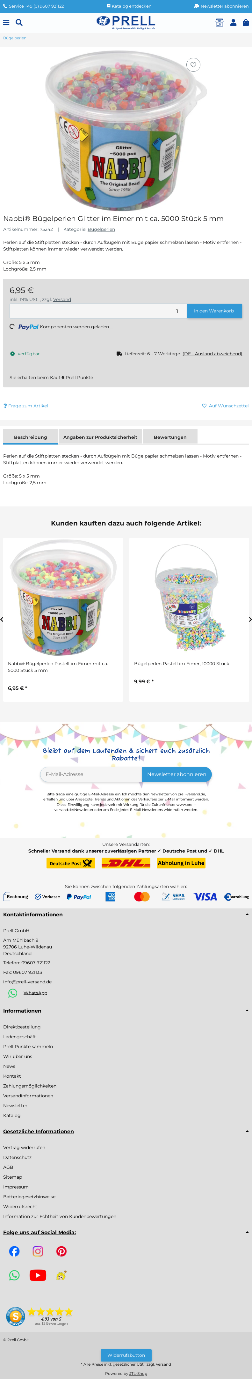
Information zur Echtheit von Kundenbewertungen (59, 1216)
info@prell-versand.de (27, 982)
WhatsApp (35, 992)
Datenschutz (17, 1157)
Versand (62, 299)
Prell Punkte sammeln (28, 1046)
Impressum (16, 1187)
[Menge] (99, 311)
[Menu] (6, 22)
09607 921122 (35, 963)
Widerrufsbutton (126, 1355)
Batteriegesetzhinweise (29, 1197)
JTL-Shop (138, 1373)
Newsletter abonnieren (176, 774)
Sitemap (12, 1177)
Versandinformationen (28, 1096)
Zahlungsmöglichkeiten (29, 1086)
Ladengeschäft (19, 1037)
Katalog (12, 1115)
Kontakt (12, 1076)
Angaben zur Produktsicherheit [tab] (100, 437)
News (9, 1066)
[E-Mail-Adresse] (91, 774)
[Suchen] (19, 22)
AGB (8, 1167)
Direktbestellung (22, 1027)
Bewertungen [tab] (170, 437)
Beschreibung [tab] (30, 437)
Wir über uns (17, 1056)
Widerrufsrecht (20, 1206)
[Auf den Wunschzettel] (193, 65)
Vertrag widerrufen (24, 1147)
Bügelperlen (101, 229)
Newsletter (15, 1105)
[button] (233, 22)
